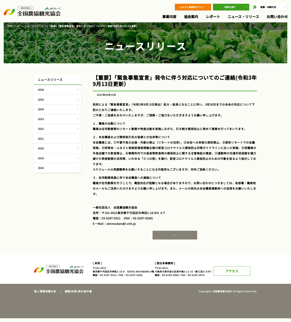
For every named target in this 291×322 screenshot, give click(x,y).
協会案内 (191, 16)
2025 (41, 99)
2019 (41, 158)
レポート (213, 16)
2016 (41, 168)
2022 (41, 129)
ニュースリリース (34, 26)
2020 (41, 148)
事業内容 (169, 16)
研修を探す (230, 7)
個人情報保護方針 (45, 295)
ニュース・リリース (243, 16)
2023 (41, 119)
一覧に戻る (175, 238)
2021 (41, 138)
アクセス (234, 272)
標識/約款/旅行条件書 (78, 295)
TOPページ (13, 26)
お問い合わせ (277, 16)
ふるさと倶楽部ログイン (192, 7)
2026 (41, 89)
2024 (41, 109)
